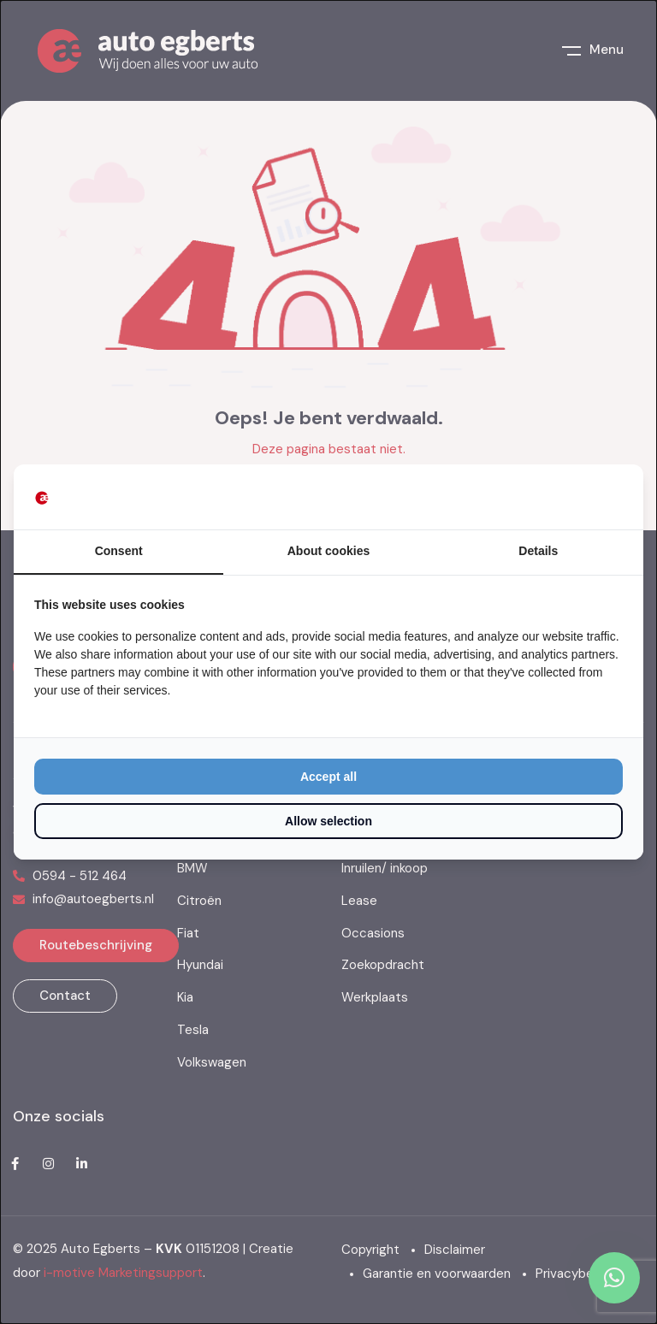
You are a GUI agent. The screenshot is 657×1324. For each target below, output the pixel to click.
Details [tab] (538, 551)
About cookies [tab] (328, 551)
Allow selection (328, 821)
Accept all (328, 776)
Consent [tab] (119, 551)
